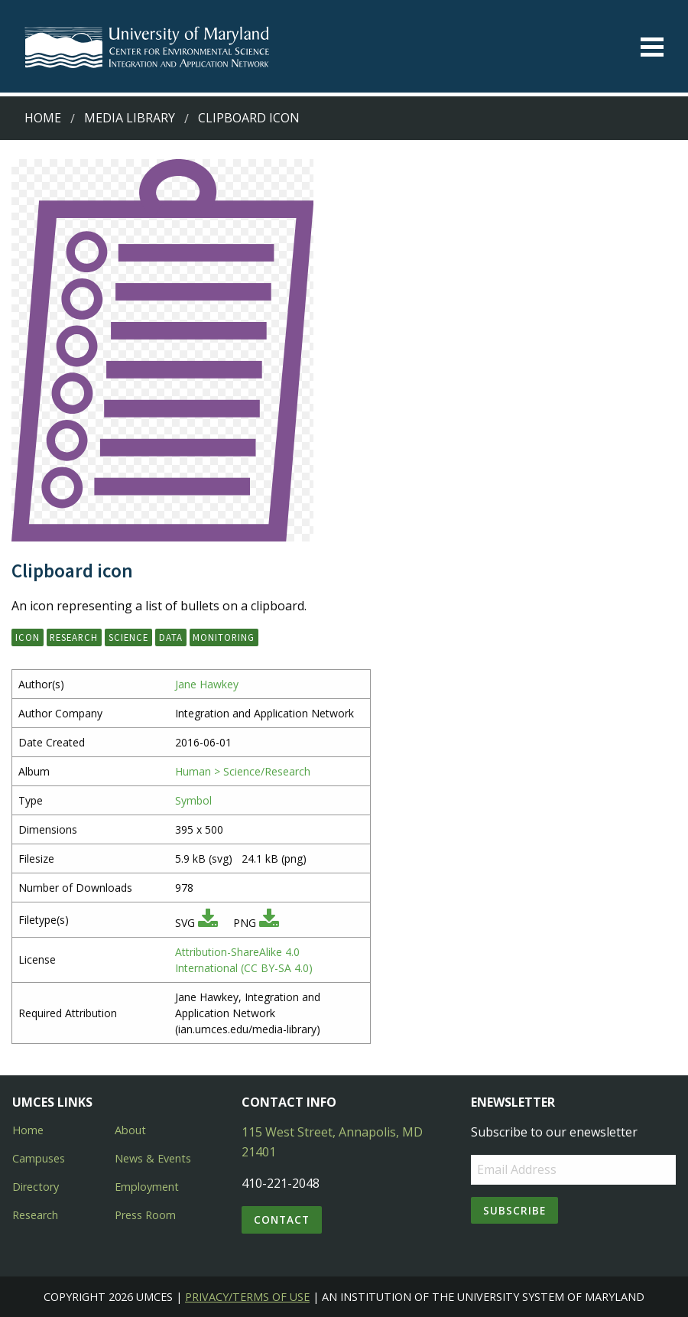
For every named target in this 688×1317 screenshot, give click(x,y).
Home (42, 117)
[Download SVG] (208, 922)
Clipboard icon (249, 117)
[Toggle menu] (652, 47)
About (130, 1130)
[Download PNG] (269, 922)
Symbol (193, 800)
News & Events (153, 1158)
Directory (35, 1186)
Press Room (145, 1215)
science (128, 637)
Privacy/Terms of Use (247, 1296)
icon (27, 637)
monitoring (224, 637)
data (171, 637)
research (74, 637)
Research (35, 1215)
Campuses (38, 1158)
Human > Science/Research (242, 771)
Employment (147, 1186)
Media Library (129, 117)
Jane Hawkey (207, 684)
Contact (282, 1219)
